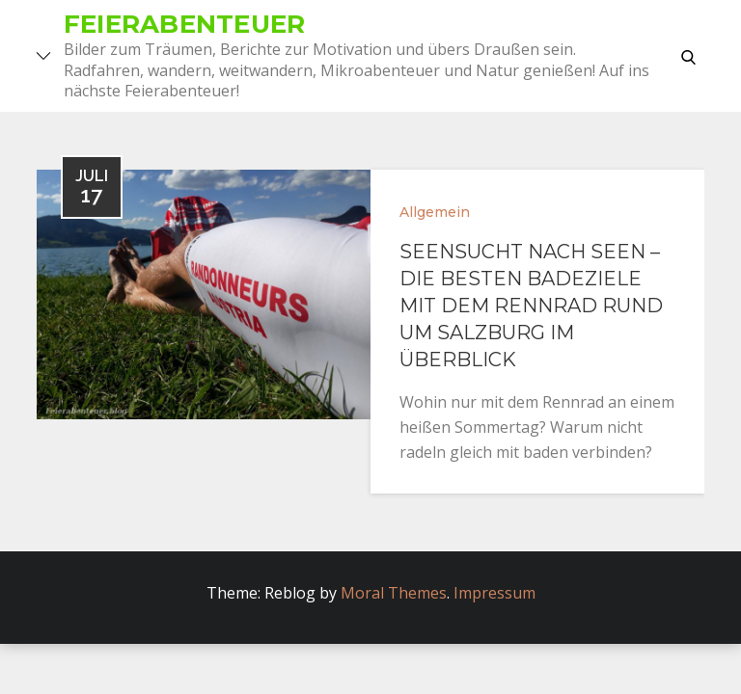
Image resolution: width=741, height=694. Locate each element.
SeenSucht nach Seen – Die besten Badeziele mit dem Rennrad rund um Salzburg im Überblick (531, 305)
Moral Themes (394, 592)
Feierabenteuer (185, 24)
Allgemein (434, 212)
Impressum (494, 592)
